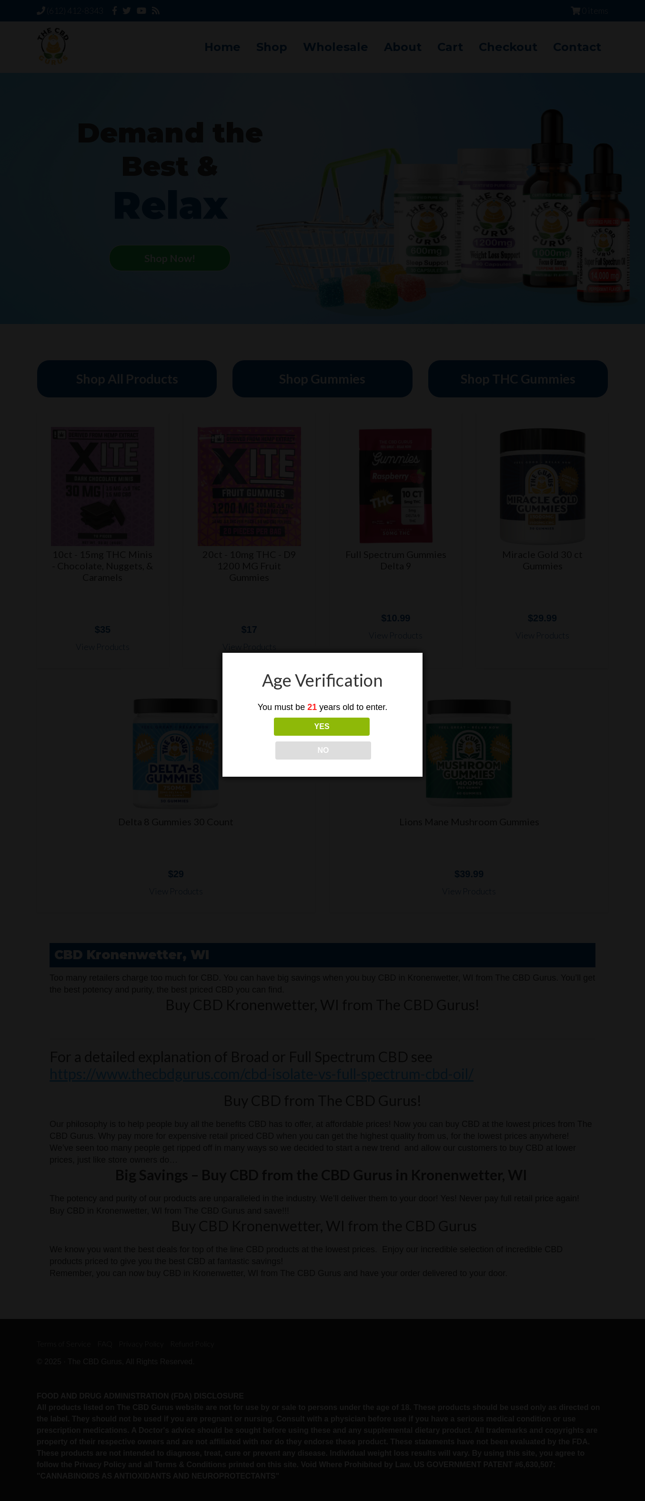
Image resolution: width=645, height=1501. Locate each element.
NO (365, 738)
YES (280, 738)
